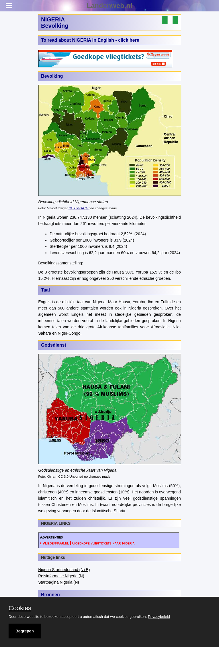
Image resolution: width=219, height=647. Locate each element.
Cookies (20, 608)
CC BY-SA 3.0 (78, 208)
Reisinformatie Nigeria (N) (61, 576)
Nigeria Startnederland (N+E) (64, 569)
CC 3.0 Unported (70, 476)
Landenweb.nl (109, 5)
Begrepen (24, 631)
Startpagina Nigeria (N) (58, 582)
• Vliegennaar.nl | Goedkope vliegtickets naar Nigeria (87, 543)
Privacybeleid (159, 616)
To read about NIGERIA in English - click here (90, 40)
